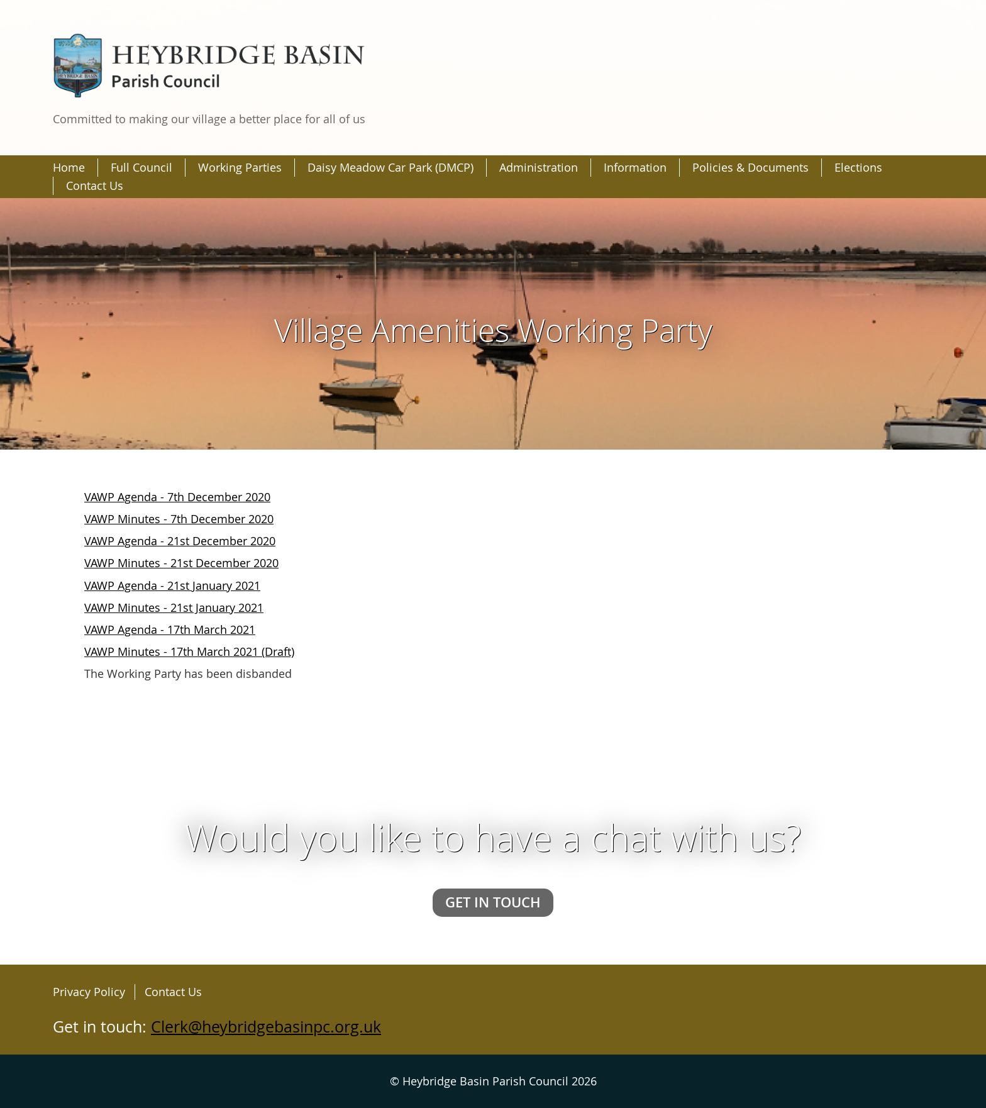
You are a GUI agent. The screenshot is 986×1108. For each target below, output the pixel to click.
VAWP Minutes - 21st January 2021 (173, 607)
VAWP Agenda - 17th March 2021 (169, 629)
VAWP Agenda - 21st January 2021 (172, 585)
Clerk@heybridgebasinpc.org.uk (266, 1026)
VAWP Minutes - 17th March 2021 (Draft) (189, 651)
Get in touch (493, 901)
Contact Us (173, 991)
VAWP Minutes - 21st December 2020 (181, 562)
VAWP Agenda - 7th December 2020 (177, 496)
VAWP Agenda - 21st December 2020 (179, 540)
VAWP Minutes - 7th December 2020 (179, 518)
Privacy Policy (89, 991)
